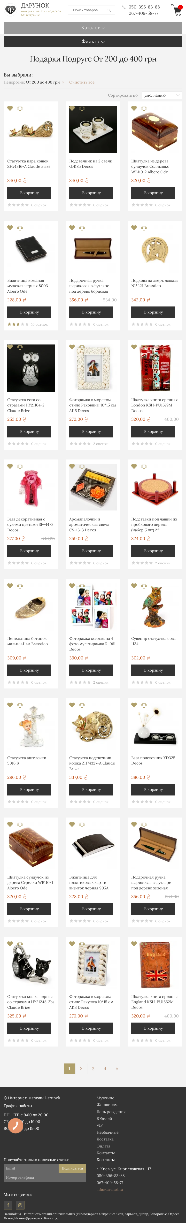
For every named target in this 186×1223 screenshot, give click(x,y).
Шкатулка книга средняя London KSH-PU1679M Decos (154, 405)
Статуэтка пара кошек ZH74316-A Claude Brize (29, 163)
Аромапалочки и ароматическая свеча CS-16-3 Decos (89, 524)
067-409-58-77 (143, 13)
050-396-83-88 (141, 7)
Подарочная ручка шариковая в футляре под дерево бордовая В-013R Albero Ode (89, 286)
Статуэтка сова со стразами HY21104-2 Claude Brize (26, 405)
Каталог (90, 27)
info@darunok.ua (110, 1189)
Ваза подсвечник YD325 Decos (153, 760)
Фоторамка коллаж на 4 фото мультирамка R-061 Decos (92, 643)
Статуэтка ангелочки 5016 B (26, 760)
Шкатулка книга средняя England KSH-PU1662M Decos (154, 1001)
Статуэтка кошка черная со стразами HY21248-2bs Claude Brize (30, 1001)
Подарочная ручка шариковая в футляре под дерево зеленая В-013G (151, 883)
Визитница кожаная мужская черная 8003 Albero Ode (27, 285)
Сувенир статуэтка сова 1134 (153, 641)
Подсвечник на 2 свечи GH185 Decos (90, 163)
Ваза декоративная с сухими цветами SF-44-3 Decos (30, 524)
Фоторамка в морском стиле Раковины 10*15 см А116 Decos (92, 405)
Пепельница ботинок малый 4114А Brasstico (27, 641)
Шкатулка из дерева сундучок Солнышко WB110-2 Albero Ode (150, 166)
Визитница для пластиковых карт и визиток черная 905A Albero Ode (88, 883)
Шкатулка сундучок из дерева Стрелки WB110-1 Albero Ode (30, 882)
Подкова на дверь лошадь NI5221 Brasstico (154, 283)
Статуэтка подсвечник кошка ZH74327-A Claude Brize (92, 763)
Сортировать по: (123, 94)
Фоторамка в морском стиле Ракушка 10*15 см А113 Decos (91, 1001)
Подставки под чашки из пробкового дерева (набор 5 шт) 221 (154, 524)
